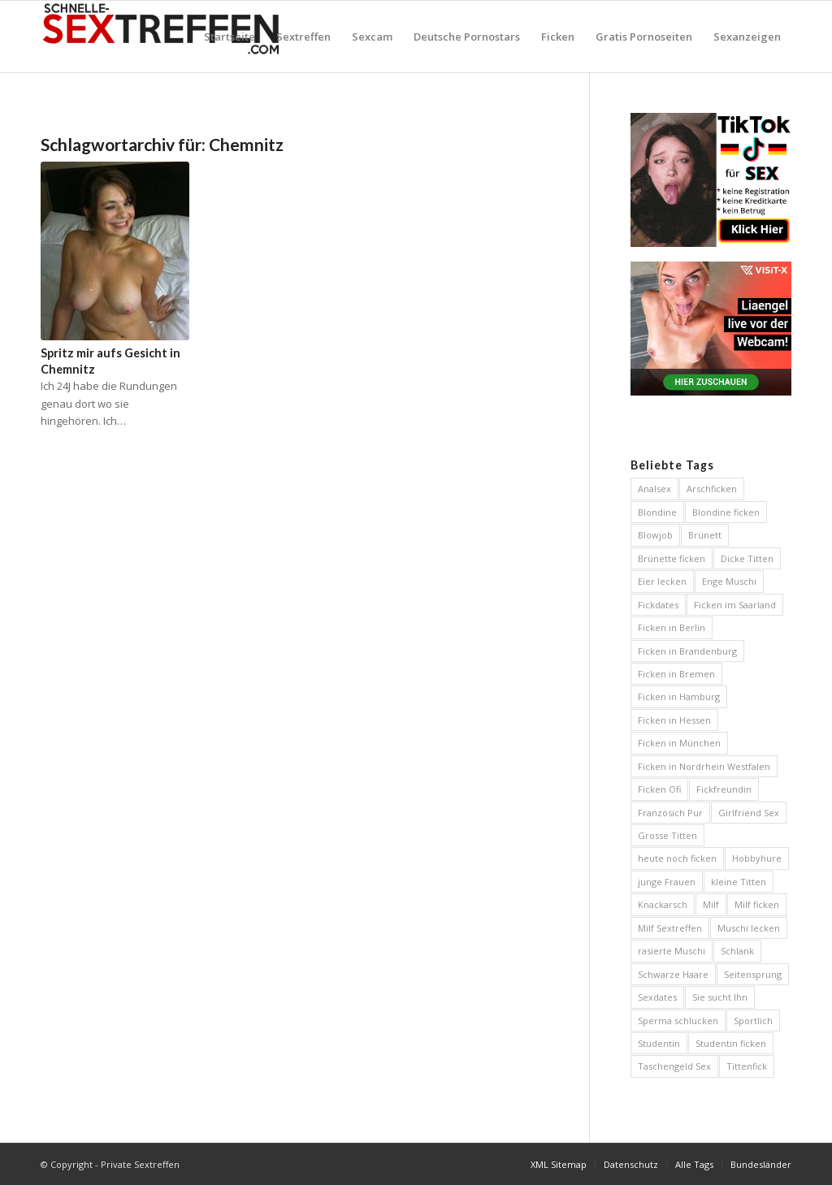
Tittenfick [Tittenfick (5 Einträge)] (746, 1066)
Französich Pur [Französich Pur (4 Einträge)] (670, 813)
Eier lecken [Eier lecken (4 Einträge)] (662, 581)
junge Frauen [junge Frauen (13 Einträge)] (667, 882)
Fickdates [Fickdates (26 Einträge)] (658, 605)
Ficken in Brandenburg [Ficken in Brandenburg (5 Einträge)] (687, 651)
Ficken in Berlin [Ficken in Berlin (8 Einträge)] (671, 627)
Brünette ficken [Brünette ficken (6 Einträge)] (671, 558)
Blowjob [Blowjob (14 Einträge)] (655, 535)
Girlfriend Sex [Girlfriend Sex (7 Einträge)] (748, 813)
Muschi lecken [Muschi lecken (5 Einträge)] (748, 928)
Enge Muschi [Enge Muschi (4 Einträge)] (729, 581)
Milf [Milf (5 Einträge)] (711, 904)
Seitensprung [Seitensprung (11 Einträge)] (753, 974)
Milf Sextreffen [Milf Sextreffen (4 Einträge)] (670, 928)
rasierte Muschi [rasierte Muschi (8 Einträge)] (671, 951)
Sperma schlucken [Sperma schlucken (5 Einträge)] (678, 1020)
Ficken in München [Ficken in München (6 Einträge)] (679, 743)
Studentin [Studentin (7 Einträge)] (659, 1043)
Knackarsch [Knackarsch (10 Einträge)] (662, 904)
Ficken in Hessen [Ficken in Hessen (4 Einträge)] (674, 720)
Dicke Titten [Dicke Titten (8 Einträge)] (747, 558)
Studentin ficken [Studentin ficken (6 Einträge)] (731, 1043)
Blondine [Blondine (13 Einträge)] (657, 512)
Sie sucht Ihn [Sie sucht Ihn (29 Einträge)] (720, 997)
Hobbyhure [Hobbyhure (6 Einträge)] (757, 858)
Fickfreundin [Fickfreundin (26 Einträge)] (724, 789)
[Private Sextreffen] (162, 36)
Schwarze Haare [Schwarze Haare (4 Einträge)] (673, 974)
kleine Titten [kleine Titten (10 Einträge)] (738, 882)
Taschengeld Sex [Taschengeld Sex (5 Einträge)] (674, 1066)
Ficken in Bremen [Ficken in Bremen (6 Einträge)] (676, 674)
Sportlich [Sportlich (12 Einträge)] (753, 1020)
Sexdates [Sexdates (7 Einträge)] (657, 997)
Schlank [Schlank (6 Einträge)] (737, 951)
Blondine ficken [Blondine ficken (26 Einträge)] (726, 512)
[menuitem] (229, 36)
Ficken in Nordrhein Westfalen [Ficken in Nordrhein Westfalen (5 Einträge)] (704, 766)
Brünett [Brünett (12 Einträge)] (705, 535)
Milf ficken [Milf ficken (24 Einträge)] (756, 904)
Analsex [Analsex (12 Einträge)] (654, 488)
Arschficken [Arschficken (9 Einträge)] (712, 488)
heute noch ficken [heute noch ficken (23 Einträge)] (677, 858)
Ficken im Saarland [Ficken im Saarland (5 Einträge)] (735, 605)
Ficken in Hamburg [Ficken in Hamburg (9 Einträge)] (679, 696)
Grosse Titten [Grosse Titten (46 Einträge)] (667, 835)
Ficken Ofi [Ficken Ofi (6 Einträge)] (659, 789)
